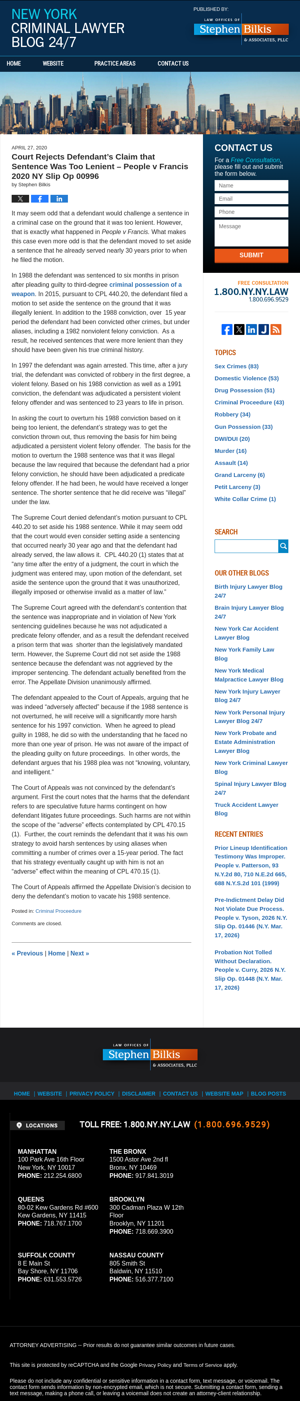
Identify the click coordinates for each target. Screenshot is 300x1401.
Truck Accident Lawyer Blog (251, 774)
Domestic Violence (244, 377)
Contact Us (199, 64)
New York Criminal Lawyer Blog (249, 739)
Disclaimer (141, 1054)
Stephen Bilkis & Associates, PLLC (97, 1373)
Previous (27, 953)
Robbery (231, 411)
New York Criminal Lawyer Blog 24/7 (68, 29)
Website (71, 64)
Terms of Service (205, 1329)
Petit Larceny (236, 480)
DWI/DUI (231, 434)
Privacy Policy (96, 1054)
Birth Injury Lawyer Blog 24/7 (246, 583)
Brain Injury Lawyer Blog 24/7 (247, 602)
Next (80, 953)
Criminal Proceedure (58, 911)
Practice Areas (132, 64)
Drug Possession (242, 389)
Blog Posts (266, 1054)
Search (283, 538)
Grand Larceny (238, 468)
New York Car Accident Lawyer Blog (244, 621)
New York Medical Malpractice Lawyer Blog (246, 652)
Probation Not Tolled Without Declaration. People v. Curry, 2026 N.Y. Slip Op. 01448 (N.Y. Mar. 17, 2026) (251, 917)
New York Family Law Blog (249, 637)
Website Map (224, 1054)
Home (22, 64)
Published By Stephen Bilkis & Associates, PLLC (241, 26)
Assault (230, 457)
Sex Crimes (235, 366)
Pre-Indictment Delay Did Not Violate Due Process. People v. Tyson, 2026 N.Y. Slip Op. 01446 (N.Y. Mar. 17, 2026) (250, 872)
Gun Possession (242, 423)
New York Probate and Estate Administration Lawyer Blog (243, 715)
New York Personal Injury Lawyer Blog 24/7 (247, 692)
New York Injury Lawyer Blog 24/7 (245, 672)
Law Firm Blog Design (253, 1373)
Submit (251, 255)
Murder (229, 446)
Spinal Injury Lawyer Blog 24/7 (248, 758)
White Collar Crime (243, 491)
